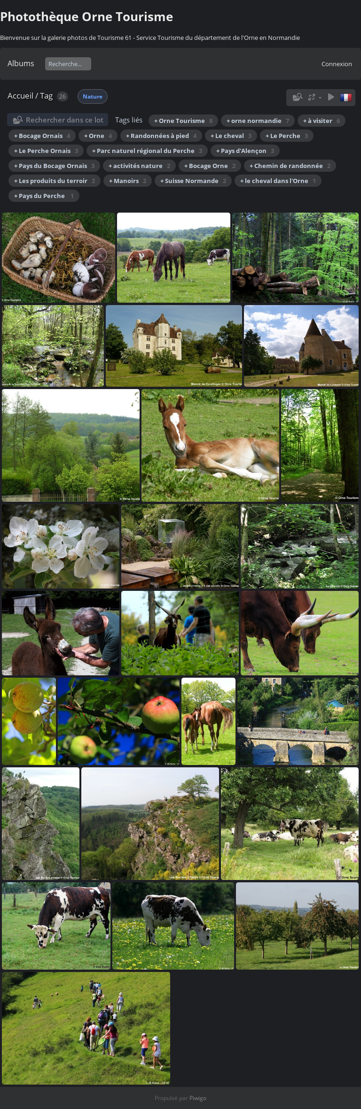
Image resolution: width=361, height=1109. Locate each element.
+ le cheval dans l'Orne (278, 180)
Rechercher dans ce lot (64, 119)
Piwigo (197, 1098)
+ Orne (98, 135)
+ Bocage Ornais (42, 135)
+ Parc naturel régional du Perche (147, 150)
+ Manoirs (127, 180)
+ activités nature (139, 165)
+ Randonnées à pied (161, 135)
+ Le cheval (231, 135)
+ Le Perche (287, 135)
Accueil (20, 95)
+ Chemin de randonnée (290, 165)
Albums (21, 63)
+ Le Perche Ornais (46, 150)
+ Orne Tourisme (183, 120)
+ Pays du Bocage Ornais (54, 165)
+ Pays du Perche (44, 195)
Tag (46, 95)
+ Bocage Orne (209, 165)
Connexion (337, 64)
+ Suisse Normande (193, 180)
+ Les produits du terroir (54, 180)
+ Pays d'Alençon (245, 150)
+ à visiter (321, 120)
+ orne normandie (258, 120)
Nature (92, 96)
